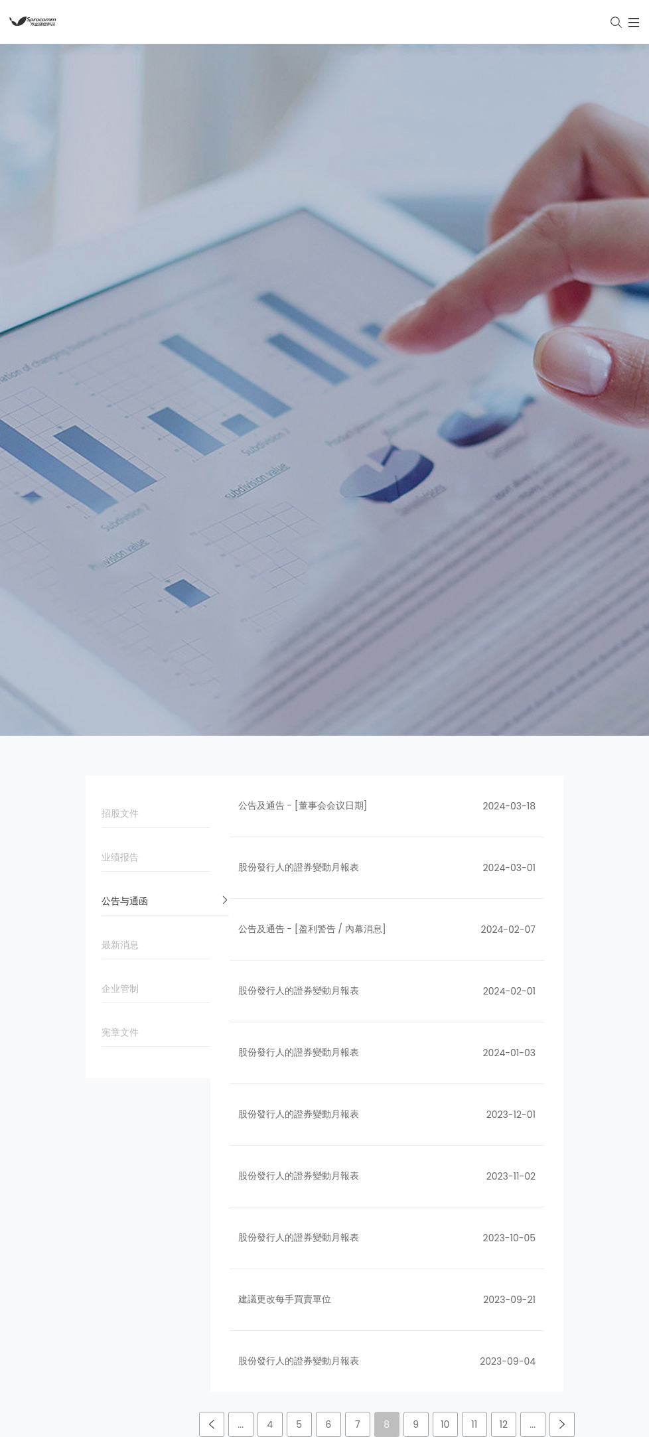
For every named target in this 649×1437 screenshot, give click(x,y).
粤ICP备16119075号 (359, 1399)
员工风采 (436, 1080)
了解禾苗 (436, 1259)
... (241, 877)
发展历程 (104, 1106)
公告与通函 (165, 358)
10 (445, 877)
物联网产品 (275, 1054)
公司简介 (104, 1054)
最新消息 (165, 402)
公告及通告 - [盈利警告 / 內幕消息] (312, 382)
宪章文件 (165, 489)
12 (503, 877)
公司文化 (104, 1080)
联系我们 (436, 1233)
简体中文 (296, 1423)
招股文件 (165, 270)
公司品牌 (104, 1132)
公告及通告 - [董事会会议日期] (303, 258)
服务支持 (270, 1106)
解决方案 (270, 1207)
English (355, 1423)
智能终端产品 (279, 1080)
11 (474, 877)
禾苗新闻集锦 (445, 1054)
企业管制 (165, 445)
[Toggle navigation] (565, 22)
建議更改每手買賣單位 (284, 752)
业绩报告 (165, 314)
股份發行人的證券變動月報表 (298, 320)
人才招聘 (436, 1207)
